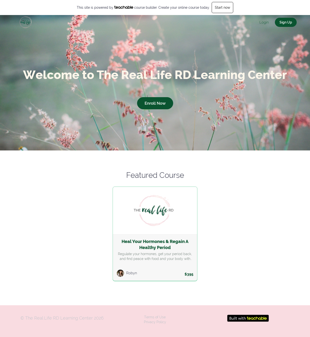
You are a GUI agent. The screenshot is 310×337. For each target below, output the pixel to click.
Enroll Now (155, 103)
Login (264, 22)
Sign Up (285, 22)
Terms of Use (155, 317)
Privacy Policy (155, 322)
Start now (222, 7)
